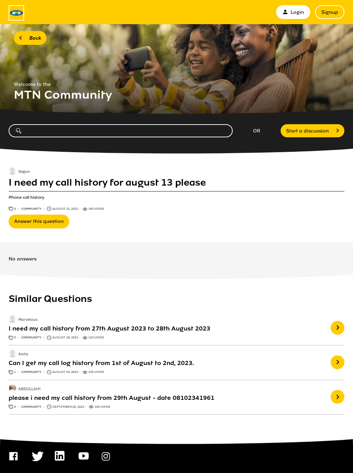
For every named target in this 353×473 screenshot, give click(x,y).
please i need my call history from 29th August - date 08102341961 (111, 398)
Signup (329, 12)
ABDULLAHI (29, 389)
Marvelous (28, 319)
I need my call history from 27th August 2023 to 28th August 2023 (109, 328)
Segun (24, 171)
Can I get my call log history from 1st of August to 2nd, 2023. (101, 363)
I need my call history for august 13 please (107, 182)
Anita (23, 354)
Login (293, 12)
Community (31, 209)
